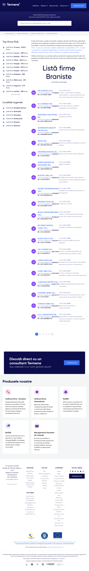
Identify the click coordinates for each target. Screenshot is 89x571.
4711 (69, 90)
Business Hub (54, 6)
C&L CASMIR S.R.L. (45, 249)
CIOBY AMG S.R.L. (45, 271)
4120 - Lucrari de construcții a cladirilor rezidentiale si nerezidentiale (53, 48)
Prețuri (59, 471)
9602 (69, 128)
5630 (69, 238)
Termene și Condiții (58, 481)
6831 (69, 162)
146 (68, 114)
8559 (69, 303)
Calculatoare (59, 502)
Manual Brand (59, 525)
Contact (59, 490)
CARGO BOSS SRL (45, 260)
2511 (69, 293)
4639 (69, 249)
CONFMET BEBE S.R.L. (47, 293)
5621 (69, 282)
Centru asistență (59, 476)
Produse (44, 6)
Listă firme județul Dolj (37, 33)
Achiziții (44, 485)
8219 (69, 175)
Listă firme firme (16, 48)
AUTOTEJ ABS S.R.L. (46, 175)
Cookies (59, 488)
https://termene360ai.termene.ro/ (55, 547)
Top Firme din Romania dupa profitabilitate (30, 498)
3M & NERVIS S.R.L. (45, 91)
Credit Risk (44, 476)
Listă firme (36, 6)
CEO (44, 471)
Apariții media (59, 493)
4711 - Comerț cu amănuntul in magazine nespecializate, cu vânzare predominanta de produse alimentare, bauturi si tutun (58, 50)
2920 (69, 260)
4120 (69, 104)
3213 (69, 141)
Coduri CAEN (59, 500)
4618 (69, 314)
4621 (69, 271)
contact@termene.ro (12, 479)
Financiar (44, 483)
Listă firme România (22, 33)
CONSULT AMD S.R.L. (46, 304)
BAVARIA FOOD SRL (46, 202)
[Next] (52, 334)
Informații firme (9, 33)
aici (58, 558)
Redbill (30, 480)
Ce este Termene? (59, 478)
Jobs (59, 495)
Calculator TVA (59, 523)
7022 (69, 188)
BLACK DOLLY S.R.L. (46, 238)
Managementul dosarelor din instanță (30, 485)
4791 (69, 212)
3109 (69, 152)
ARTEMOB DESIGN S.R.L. (48, 152)
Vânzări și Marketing (44, 474)
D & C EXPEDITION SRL (47, 314)
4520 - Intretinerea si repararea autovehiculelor (64, 52)
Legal (44, 488)
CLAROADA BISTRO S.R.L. (48, 282)
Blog (59, 474)
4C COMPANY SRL (45, 104)
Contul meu (64, 6)
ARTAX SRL (42, 141)
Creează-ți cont (79, 6)
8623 (69, 225)
